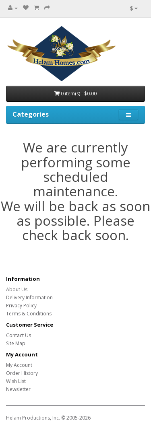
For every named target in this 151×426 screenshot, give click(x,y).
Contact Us (18, 335)
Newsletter (18, 389)
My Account (19, 365)
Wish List (16, 381)
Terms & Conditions (29, 313)
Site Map (15, 343)
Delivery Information (29, 297)
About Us (16, 289)
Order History (22, 373)
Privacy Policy (21, 305)
